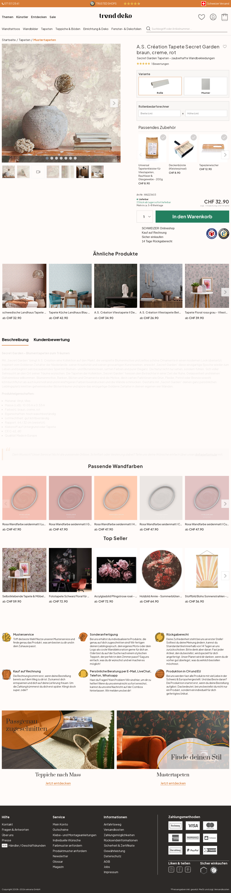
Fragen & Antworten (15, 829)
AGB (107, 861)
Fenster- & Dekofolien (126, 29)
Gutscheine (60, 829)
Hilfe (6, 817)
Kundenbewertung (52, 339)
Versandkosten (114, 829)
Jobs (107, 867)
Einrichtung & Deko (95, 29)
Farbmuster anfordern (67, 845)
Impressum (111, 872)
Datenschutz (112, 856)
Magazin (58, 867)
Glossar (58, 861)
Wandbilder (30, 29)
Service (59, 817)
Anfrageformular (206, 454)
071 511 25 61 (11, 3)
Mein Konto (60, 824)
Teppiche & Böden (67, 29)
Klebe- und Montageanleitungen (74, 835)
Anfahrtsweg (112, 824)
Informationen (115, 817)
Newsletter (60, 856)
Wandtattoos (11, 29)
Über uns (8, 835)
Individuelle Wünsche (67, 840)
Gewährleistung (114, 851)
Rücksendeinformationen (121, 840)
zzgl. (214, 206)
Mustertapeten (44, 40)
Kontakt (7, 824)
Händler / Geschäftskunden (24, 845)
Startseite (9, 40)
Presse (6, 840)
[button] (47, 158)
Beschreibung (15, 339)
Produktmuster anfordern (70, 851)
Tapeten (47, 29)
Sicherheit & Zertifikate (119, 845)
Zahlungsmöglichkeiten (119, 835)
